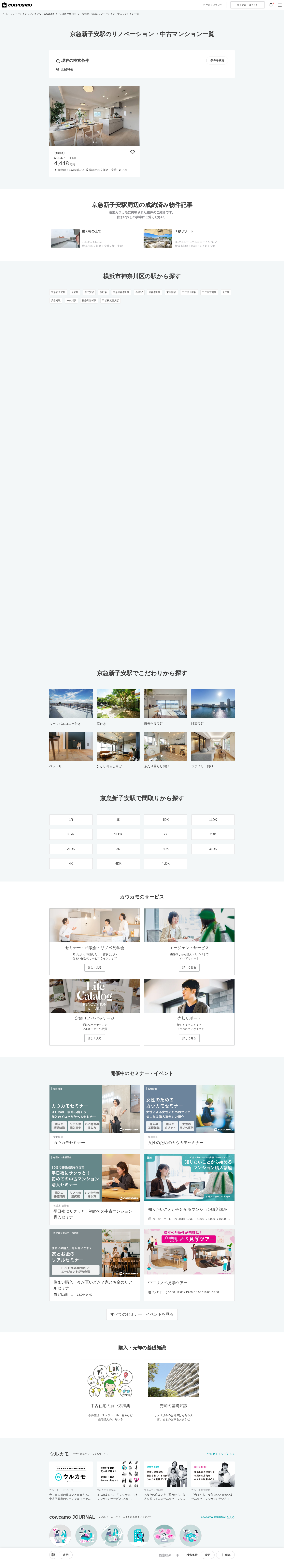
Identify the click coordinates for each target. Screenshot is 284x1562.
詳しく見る (95, 967)
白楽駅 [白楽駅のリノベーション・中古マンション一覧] (139, 292)
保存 (225, 1555)
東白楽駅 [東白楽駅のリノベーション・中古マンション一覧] (171, 292)
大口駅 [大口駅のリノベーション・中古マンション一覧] (226, 292)
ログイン (247, 5)
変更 (207, 1554)
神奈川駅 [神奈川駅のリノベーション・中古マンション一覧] (71, 300)
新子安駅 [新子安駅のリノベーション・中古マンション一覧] (89, 292)
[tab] (93, 142)
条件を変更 (217, 60)
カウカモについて (212, 5)
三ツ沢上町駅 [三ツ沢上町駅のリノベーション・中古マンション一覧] (189, 292)
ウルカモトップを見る (221, 1453)
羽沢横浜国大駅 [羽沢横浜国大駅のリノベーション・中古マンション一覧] (110, 300)
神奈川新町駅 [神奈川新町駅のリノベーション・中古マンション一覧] (89, 300)
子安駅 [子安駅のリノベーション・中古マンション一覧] (74, 292)
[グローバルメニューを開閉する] (279, 5)
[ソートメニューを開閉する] (53, 1555)
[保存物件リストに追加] (132, 152)
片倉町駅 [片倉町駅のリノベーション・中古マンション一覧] (56, 300)
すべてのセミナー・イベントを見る (142, 1314)
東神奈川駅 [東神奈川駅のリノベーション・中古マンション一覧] (155, 292)
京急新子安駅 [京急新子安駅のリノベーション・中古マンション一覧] (58, 292)
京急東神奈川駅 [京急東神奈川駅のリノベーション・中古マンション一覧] (121, 292)
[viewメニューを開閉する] (66, 1555)
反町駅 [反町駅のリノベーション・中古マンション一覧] (103, 292)
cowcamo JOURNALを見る (218, 1517)
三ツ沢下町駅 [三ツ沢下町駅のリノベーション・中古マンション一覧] (209, 292)
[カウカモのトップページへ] (17, 4)
